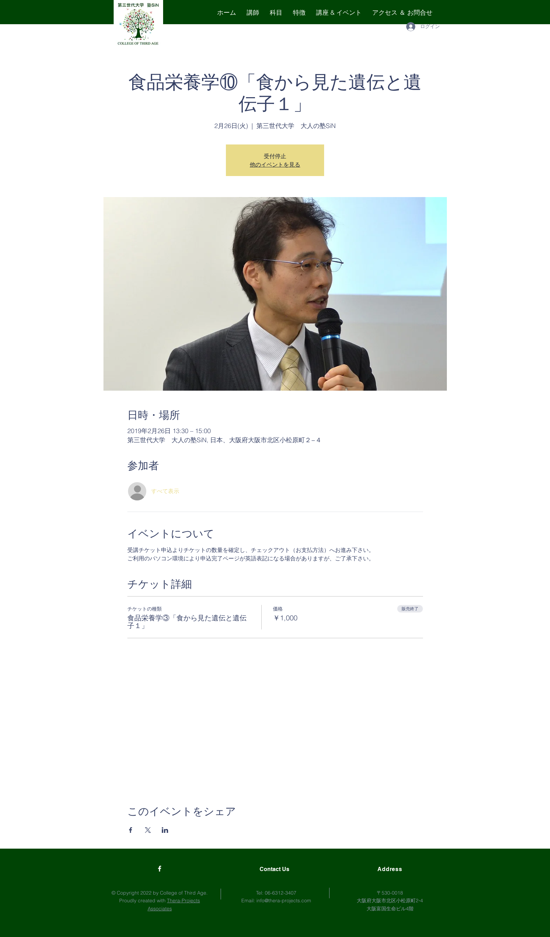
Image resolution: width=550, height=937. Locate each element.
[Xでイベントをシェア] (148, 830)
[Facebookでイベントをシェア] (130, 830)
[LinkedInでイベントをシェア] (165, 830)
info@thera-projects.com (283, 900)
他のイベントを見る (275, 164)
